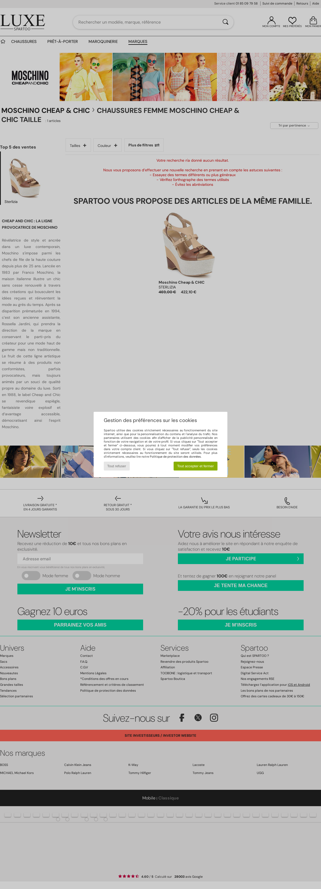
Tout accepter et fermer (195, 466)
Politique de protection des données (175, 456)
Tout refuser (116, 466)
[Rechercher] (225, 22)
